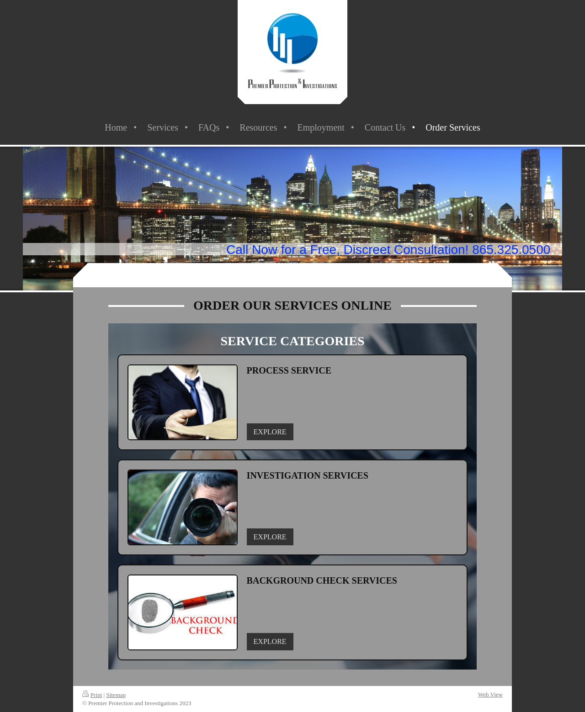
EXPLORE (270, 432)
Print (92, 694)
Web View (490, 694)
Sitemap (116, 694)
